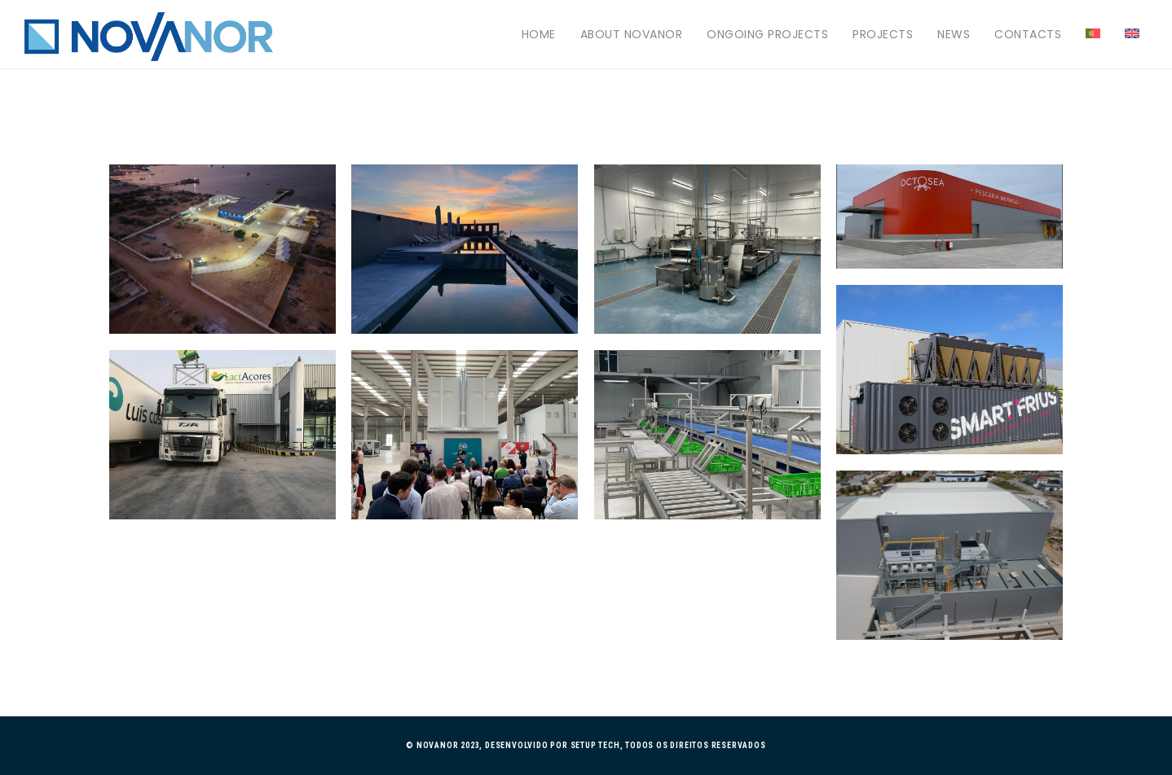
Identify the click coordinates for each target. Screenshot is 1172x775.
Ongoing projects (767, 34)
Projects (883, 34)
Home (539, 34)
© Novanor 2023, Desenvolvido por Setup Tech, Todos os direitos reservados (585, 745)
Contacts (1027, 34)
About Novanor (631, 34)
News (953, 34)
